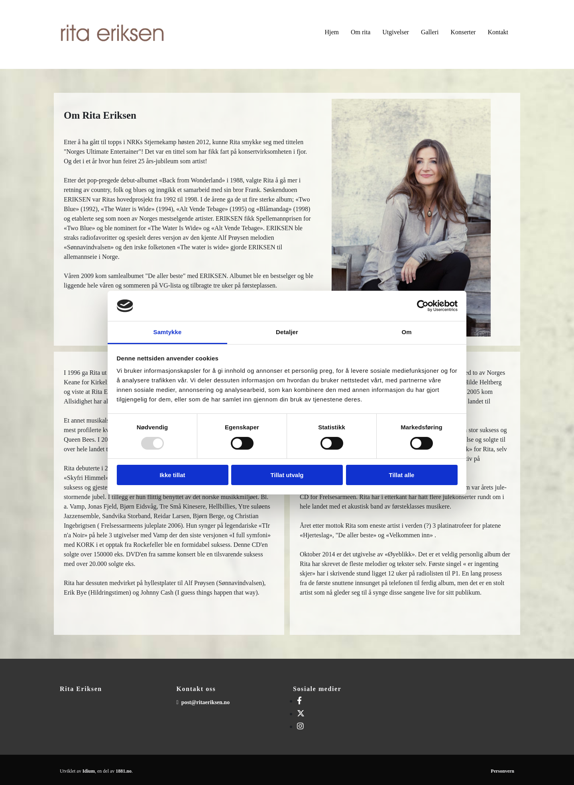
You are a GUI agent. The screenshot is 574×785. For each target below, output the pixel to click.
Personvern (502, 771)
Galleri (429, 32)
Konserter (463, 32)
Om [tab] (406, 332)
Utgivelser (395, 32)
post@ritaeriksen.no (205, 702)
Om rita (360, 32)
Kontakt (498, 32)
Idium (89, 771)
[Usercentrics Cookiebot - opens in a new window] (423, 306)
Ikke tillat (172, 475)
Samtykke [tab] (167, 332)
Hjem (331, 32)
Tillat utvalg (286, 475)
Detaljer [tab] (287, 332)
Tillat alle (402, 475)
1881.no (124, 771)
